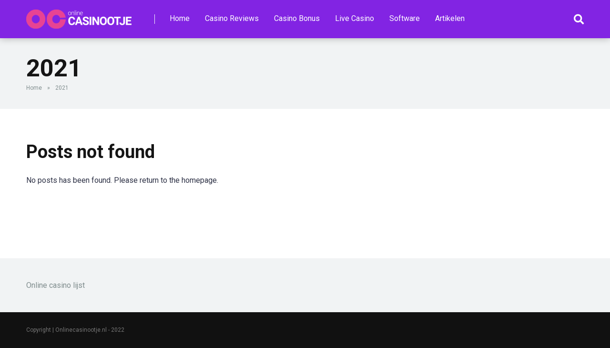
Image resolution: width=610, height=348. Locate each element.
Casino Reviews (232, 18)
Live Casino (354, 18)
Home (180, 18)
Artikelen (450, 18)
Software (404, 18)
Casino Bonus (297, 18)
